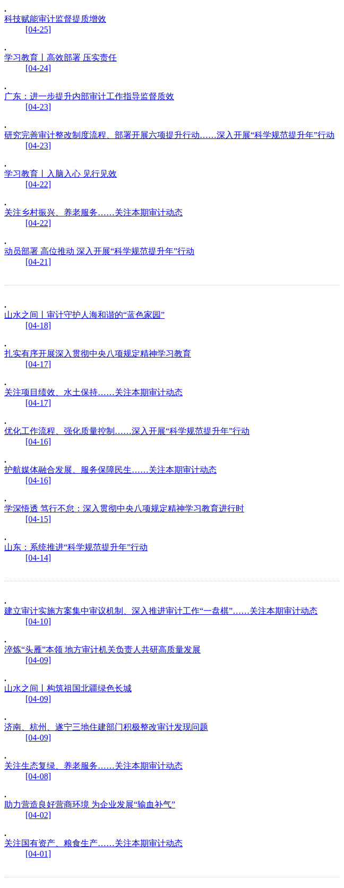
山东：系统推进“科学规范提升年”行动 (76, 547)
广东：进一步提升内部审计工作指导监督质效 (89, 96)
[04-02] (38, 815)
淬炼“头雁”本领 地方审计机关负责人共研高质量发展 (102, 649)
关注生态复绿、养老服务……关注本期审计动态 (93, 765)
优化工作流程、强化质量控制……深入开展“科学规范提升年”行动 (127, 431)
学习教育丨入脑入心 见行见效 (60, 173)
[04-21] (38, 261)
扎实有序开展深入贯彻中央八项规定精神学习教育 (97, 353)
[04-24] (38, 68)
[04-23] (38, 106)
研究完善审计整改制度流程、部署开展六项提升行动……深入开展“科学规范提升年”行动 (169, 135)
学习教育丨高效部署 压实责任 (60, 57)
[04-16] (38, 441)
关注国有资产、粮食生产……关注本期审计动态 (93, 843)
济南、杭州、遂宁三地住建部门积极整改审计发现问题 (106, 727)
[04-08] (38, 776)
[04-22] (38, 184)
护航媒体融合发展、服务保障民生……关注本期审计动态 (110, 469)
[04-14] (38, 557)
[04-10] (38, 621)
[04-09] (38, 660)
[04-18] (38, 325)
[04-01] (38, 853)
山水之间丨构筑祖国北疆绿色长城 (68, 688)
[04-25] (38, 29)
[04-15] (38, 519)
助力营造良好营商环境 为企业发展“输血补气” (89, 804)
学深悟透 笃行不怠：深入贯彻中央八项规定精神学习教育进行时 (124, 508)
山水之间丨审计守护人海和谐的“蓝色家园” (84, 314)
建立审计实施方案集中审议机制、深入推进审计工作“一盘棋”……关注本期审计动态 (160, 610)
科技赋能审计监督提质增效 (55, 18)
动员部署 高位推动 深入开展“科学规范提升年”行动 (99, 251)
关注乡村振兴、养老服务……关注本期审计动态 (93, 212)
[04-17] (38, 364)
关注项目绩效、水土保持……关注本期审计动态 (93, 392)
